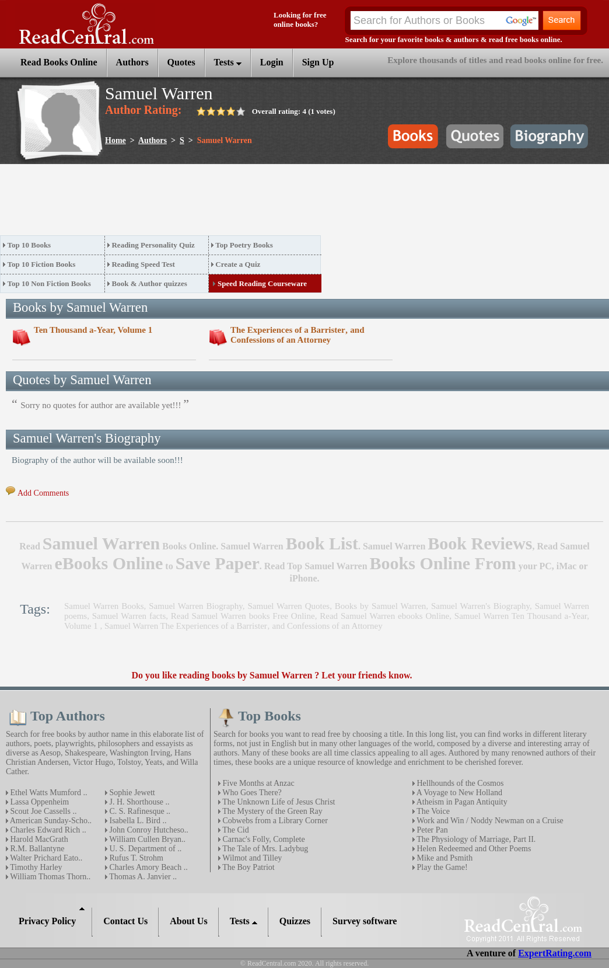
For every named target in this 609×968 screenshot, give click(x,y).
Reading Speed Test (142, 264)
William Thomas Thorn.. (49, 876)
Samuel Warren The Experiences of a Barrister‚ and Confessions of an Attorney (243, 626)
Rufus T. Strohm (135, 858)
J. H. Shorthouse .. (138, 802)
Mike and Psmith (444, 858)
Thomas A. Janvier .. (142, 876)
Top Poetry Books (243, 245)
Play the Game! (441, 867)
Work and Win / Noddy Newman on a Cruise (489, 820)
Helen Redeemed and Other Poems (473, 848)
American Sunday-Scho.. (50, 820)
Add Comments (43, 493)
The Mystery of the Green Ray (271, 811)
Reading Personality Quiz (152, 245)
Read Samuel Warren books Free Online (243, 616)
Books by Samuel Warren (380, 606)
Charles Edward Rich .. (47, 830)
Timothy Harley (35, 867)
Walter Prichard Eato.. (45, 858)
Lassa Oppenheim (38, 802)
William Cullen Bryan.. (146, 839)
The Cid (234, 830)
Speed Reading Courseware (262, 283)
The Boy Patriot (247, 867)
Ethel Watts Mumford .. (48, 792)
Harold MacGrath (38, 839)
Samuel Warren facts (129, 616)
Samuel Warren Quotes (288, 606)
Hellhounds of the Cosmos (459, 783)
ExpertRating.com (555, 953)
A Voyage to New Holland (458, 792)
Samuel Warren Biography (196, 606)
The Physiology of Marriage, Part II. (475, 839)
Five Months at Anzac (257, 783)
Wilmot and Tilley (251, 858)
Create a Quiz (237, 264)
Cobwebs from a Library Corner (274, 820)
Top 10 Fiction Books (42, 264)
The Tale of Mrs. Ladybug (264, 848)
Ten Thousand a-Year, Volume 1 (93, 330)
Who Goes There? (251, 792)
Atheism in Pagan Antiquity (461, 802)
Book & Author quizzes (149, 283)
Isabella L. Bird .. (136, 820)
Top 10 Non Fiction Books (49, 283)
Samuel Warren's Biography (480, 606)
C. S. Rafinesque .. (138, 811)
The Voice (432, 811)
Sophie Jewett (131, 792)
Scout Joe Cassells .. (42, 811)
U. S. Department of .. (144, 848)
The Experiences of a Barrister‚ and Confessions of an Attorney (297, 334)
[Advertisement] (212, 203)
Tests (228, 62)
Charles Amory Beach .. (147, 867)
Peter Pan (431, 830)
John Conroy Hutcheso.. (147, 830)
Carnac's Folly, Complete (262, 839)
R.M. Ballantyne (36, 848)
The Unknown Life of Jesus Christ (277, 802)
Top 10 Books (29, 245)
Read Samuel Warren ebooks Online (384, 616)
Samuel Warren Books (104, 606)
